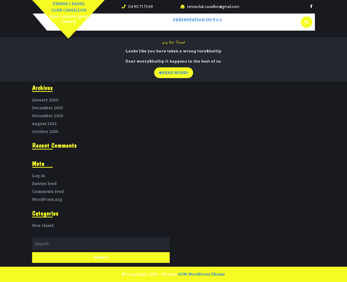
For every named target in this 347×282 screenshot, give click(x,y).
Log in (38, 176)
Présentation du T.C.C (197, 20)
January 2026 (45, 100)
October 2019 (45, 131)
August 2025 (44, 123)
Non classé (43, 225)
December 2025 (47, 108)
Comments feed (48, 191)
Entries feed (44, 183)
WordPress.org (47, 199)
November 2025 (47, 116)
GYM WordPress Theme (201, 274)
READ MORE (176, 71)
